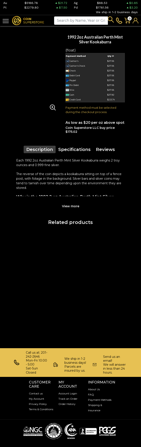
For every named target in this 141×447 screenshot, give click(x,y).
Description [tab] (39, 149)
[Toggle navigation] (6, 20)
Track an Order (68, 398)
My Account (36, 398)
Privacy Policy (38, 404)
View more (70, 206)
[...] (81, 20)
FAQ (91, 394)
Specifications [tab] (74, 149)
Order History (67, 404)
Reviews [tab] (105, 149)
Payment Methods (99, 399)
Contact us (36, 393)
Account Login (67, 393)
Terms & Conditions (41, 409)
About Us (94, 389)
